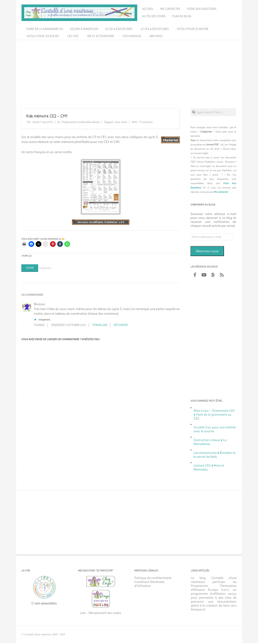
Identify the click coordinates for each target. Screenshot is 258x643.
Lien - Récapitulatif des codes (100, 613)
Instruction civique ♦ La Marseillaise (210, 442)
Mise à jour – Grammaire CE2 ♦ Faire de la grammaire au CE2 (214, 414)
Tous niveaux (131, 36)
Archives (156, 36)
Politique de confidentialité (152, 578)
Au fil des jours (154, 16)
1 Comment (146, 122)
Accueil (148, 9)
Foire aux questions (201, 9)
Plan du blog (181, 16)
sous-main (120, 122)
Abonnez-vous (207, 251)
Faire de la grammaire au (45, 29)
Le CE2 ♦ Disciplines (155, 29)
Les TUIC (73, 36)
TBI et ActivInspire (100, 36)
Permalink (100, 325)
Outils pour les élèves (43, 36)
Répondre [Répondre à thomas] (121, 325)
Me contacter (170, 9)
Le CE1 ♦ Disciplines (118, 29)
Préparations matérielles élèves (81, 122)
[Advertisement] (129, 68)
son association (46, 603)
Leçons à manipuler (84, 29)
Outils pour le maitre (192, 29)
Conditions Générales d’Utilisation (149, 584)
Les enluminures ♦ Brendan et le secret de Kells (215, 455)
